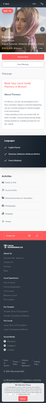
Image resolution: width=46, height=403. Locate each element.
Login (34, 4)
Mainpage (7, 73)
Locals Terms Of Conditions (15, 325)
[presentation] (3, 29)
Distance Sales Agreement (26, 363)
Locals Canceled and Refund (16, 329)
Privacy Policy (15, 363)
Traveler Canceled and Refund (16, 315)
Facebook (10, 341)
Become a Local (10, 295)
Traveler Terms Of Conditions (16, 311)
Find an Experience (12, 287)
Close (23, 398)
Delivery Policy (37, 363)
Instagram (10, 345)
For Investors (9, 299)
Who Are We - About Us (14, 258)
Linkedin (9, 350)
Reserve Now (23, 57)
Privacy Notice (23, 394)
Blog (5, 270)
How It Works (9, 282)
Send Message (23, 64)
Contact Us (8, 262)
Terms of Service (6, 363)
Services (7, 266)
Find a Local (9, 291)
